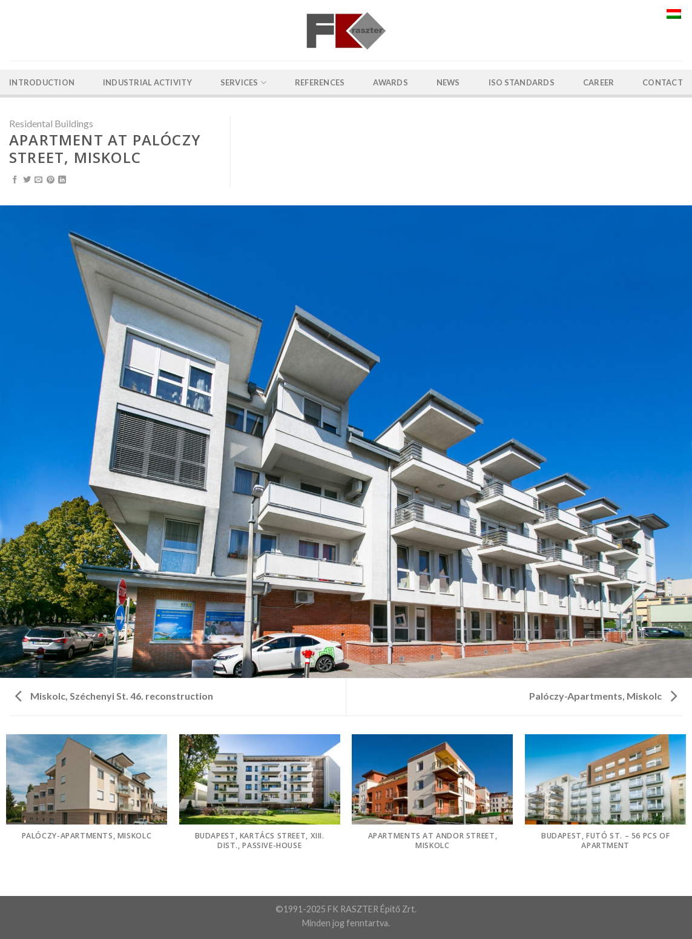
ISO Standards (522, 82)
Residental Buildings (51, 123)
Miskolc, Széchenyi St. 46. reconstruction (114, 696)
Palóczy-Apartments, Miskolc (603, 696)
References (320, 82)
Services (243, 82)
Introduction (41, 82)
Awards (390, 82)
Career (599, 82)
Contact (662, 82)
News (448, 82)
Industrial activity (147, 82)
